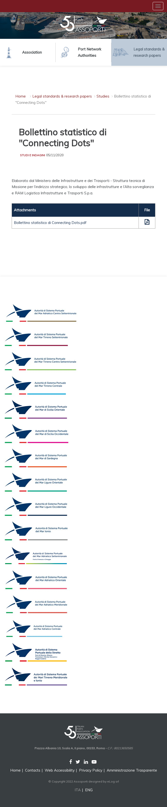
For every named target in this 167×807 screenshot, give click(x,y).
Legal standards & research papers (62, 96)
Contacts (32, 770)
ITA (78, 790)
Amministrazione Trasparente (132, 770)
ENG (89, 790)
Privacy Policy (90, 770)
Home (20, 96)
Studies (103, 96)
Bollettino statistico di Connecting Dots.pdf (50, 222)
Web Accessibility (60, 770)
